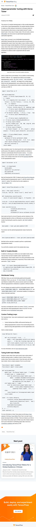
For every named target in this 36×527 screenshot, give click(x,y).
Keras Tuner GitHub (13, 416)
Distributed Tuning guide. (17, 310)
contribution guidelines (7, 423)
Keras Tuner (4, 39)
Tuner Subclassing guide (21, 348)
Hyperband (26, 156)
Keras (3, 431)
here (28, 247)
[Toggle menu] (2, 1)
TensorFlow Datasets (29, 177)
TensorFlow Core (10, 431)
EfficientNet (4, 33)
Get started (18, 511)
